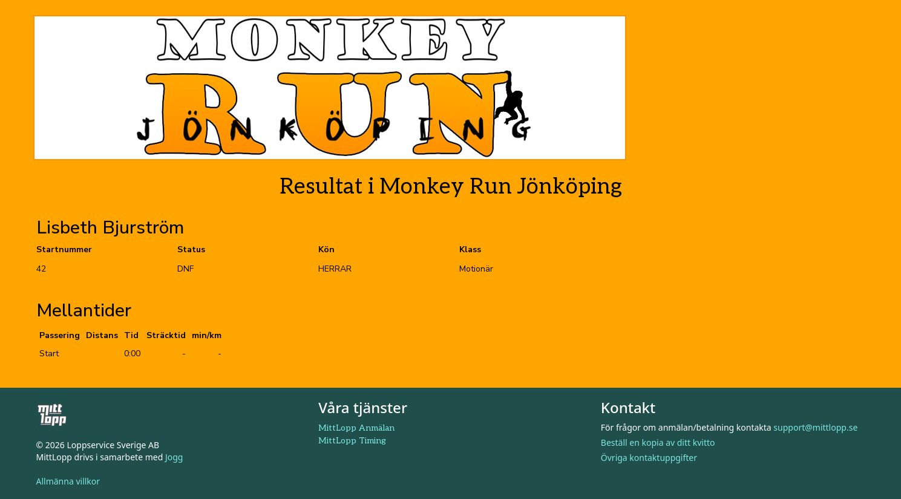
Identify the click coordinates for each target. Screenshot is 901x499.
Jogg (174, 457)
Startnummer (64, 249)
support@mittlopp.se (815, 427)
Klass (470, 249)
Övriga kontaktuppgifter (649, 457)
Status (191, 249)
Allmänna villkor (68, 481)
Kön (326, 249)
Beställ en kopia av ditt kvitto (658, 442)
